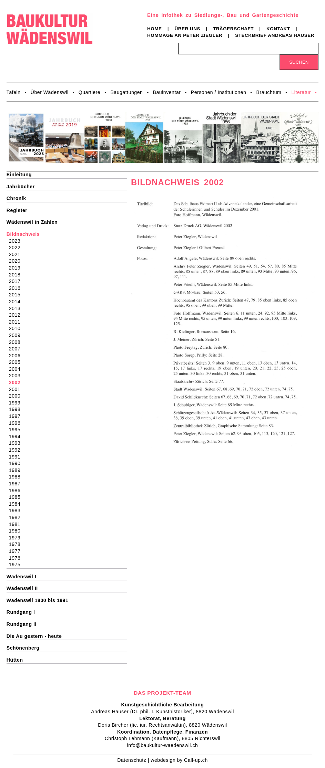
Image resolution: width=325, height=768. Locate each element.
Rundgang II (22, 624)
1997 (16, 416)
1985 (16, 497)
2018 (16, 274)
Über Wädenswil (50, 92)
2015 (16, 294)
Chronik (16, 198)
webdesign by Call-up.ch (179, 760)
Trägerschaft (233, 28)
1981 (16, 524)
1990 (16, 463)
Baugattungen (126, 92)
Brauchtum (269, 92)
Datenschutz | (134, 760)
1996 (16, 423)
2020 (16, 261)
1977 (16, 551)
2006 (16, 355)
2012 (16, 315)
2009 (16, 335)
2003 (16, 375)
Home (154, 28)
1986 (16, 490)
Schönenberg (23, 648)
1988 (16, 477)
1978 (16, 544)
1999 (16, 403)
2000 (16, 396)
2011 (16, 322)
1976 (16, 558)
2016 (16, 288)
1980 (16, 531)
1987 (16, 483)
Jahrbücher (21, 186)
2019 (16, 268)
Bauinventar (167, 92)
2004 (16, 369)
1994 (16, 436)
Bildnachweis (23, 234)
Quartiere (89, 92)
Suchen (298, 62)
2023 (16, 241)
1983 (16, 510)
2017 (16, 281)
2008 (16, 342)
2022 (16, 247)
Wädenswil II (22, 588)
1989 (16, 470)
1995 (16, 429)
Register (17, 210)
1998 (16, 409)
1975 (16, 564)
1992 (16, 450)
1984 (16, 504)
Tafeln (14, 92)
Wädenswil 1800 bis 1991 (37, 600)
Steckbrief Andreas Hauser (274, 35)
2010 (16, 328)
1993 (16, 443)
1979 (16, 537)
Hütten (15, 660)
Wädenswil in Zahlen (32, 222)
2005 (16, 362)
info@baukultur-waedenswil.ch (162, 745)
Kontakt (278, 28)
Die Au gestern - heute (34, 636)
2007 (16, 348)
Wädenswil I (21, 576)
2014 (16, 301)
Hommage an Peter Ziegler (184, 35)
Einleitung (19, 174)
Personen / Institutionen (218, 92)
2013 (16, 308)
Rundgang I (21, 612)
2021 (16, 254)
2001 (16, 389)
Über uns (187, 28)
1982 (16, 517)
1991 (16, 457)
